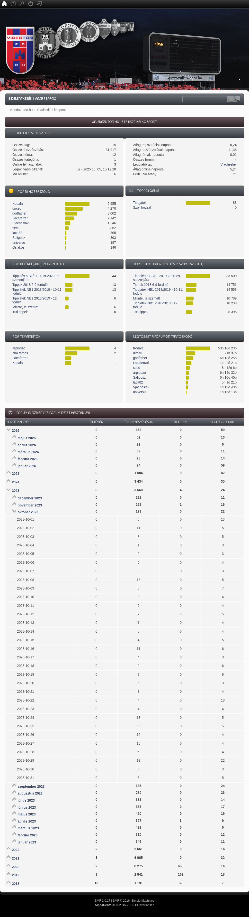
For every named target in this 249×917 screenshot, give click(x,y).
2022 (15, 850)
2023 (15, 491)
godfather (19, 213)
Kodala (17, 204)
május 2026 (27, 438)
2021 (15, 858)
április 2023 (27, 821)
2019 (15, 875)
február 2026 (27, 459)
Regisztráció (45, 99)
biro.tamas (20, 353)
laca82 (17, 233)
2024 (15, 482)
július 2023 (26, 800)
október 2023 (28, 512)
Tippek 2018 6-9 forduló (30, 285)
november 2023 (30, 505)
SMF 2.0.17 (102, 900)
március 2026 (28, 452)
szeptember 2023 (31, 786)
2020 (15, 867)
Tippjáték (139, 203)
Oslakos (18, 247)
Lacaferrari (20, 218)
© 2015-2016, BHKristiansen (124, 905)
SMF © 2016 (121, 900)
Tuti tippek (20, 312)
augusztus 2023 (30, 793)
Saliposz (18, 238)
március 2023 (28, 828)
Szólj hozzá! (142, 207)
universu (18, 242)
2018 (15, 884)
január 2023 (27, 842)
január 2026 (27, 466)
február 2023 (27, 835)
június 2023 (27, 807)
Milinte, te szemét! (25, 307)
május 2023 (27, 814)
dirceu (16, 208)
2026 (15, 430)
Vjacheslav (229, 164)
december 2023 (30, 498)
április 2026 (27, 445)
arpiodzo (18, 348)
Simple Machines (142, 900)
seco (15, 228)
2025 (15, 474)
